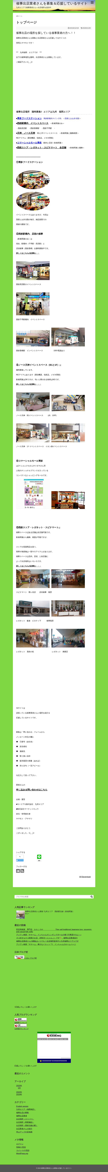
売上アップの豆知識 (24, 1132)
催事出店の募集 (22, 1113)
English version (22, 1106)
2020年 (19, 1092)
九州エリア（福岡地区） (26, 1109)
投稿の (21, 1147)
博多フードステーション (29, 118)
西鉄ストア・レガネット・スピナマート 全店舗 (41, 147)
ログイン (19, 1144)
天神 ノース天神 (26, 133)
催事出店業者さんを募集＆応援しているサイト (51, 3)
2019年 (19, 1094)
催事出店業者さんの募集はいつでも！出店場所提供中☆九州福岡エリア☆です (47, 941)
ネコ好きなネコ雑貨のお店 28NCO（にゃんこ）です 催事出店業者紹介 (47, 938)
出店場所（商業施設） (25, 1122)
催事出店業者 (21, 1116)
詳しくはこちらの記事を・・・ (28, 566)
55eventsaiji (86, 877)
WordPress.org (22, 1153)
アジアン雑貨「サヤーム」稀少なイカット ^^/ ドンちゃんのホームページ (46, 944)
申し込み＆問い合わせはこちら (31, 789)
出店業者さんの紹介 (24, 1129)
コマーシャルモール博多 (29, 142)
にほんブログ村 (25, 958)
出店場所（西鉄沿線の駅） (27, 1125)
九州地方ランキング (21, 1029)
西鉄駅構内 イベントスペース (32, 123)
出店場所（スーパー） (25, 1119)
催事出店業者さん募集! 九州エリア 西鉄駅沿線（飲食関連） (50, 911)
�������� (65, 1057)
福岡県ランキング (20, 1023)
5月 (19, 1088)
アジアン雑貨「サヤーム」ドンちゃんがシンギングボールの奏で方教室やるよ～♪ (48, 935)
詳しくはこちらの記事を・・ (27, 253)
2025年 (19, 1086)
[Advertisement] (54, 87)
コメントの (22, 1150)
